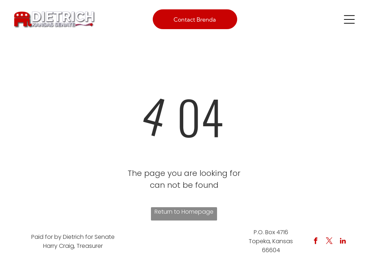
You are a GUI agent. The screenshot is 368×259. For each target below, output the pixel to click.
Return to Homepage (184, 212)
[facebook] (315, 242)
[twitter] (329, 242)
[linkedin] (343, 242)
